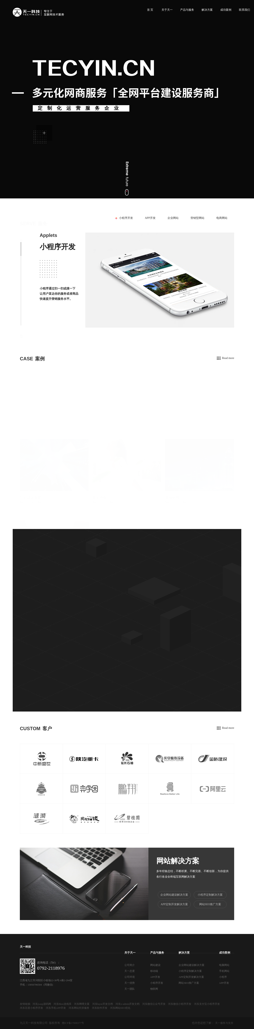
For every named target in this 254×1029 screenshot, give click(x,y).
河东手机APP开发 (56, 1007)
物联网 (154, 988)
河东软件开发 (99, 1007)
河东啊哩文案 (81, 1003)
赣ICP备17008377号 (73, 1022)
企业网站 (173, 217)
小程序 (223, 976)
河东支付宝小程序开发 (207, 1003)
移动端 (154, 970)
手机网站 (224, 970)
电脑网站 (224, 965)
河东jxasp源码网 (42, 1003)
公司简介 (129, 965)
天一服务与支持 (224, 1022)
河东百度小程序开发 (31, 1007)
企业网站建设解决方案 (174, 894)
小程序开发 (126, 217)
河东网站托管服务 (79, 1007)
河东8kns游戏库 (62, 1003)
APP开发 (150, 217)
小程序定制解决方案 (210, 894)
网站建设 (155, 965)
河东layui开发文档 (102, 1003)
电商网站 (221, 217)
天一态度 (129, 970)
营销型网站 (197, 217)
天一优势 (129, 982)
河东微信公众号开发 (153, 1003)
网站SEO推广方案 (210, 904)
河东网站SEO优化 (120, 1007)
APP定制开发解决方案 (174, 904)
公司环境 (129, 976)
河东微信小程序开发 (179, 1003)
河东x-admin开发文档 (127, 1003)
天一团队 (129, 988)
